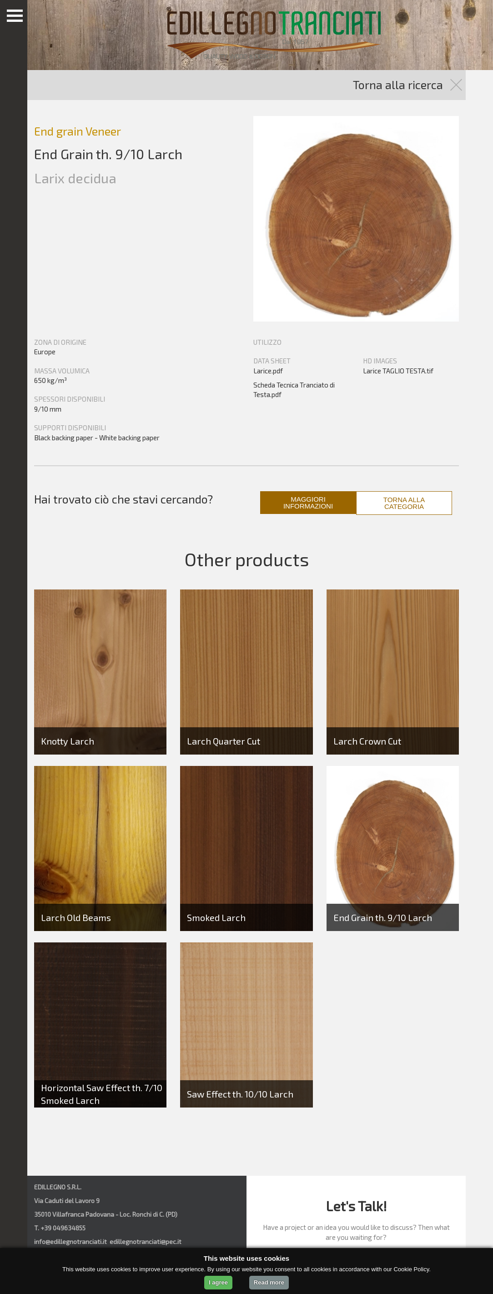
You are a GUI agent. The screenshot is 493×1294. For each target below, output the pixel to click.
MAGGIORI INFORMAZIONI (308, 502)
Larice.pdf (268, 371)
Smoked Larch (216, 917)
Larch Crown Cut (367, 740)
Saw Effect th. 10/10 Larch (240, 1093)
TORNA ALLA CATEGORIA (404, 503)
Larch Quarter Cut (223, 740)
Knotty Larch (67, 740)
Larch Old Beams (76, 917)
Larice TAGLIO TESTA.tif (398, 371)
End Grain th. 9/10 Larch (382, 917)
